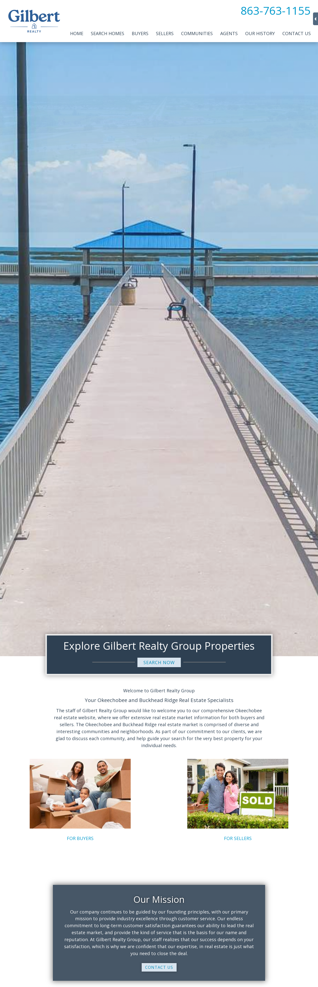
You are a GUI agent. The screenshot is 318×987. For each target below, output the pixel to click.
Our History (260, 33)
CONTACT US (159, 967)
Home (76, 33)
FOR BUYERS (80, 838)
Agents (229, 33)
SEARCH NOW (159, 662)
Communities (197, 33)
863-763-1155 (276, 10)
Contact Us (296, 33)
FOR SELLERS (238, 838)
